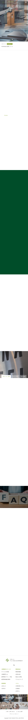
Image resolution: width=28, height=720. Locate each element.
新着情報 (3, 683)
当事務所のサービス (6, 669)
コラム (17, 683)
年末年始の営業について (7, 46)
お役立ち (18, 691)
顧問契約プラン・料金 (6, 676)
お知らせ (3, 686)
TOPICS (3, 688)
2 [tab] (14, 39)
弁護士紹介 (18, 674)
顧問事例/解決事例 (5, 679)
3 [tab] (16, 39)
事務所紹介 (18, 669)
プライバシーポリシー (14, 713)
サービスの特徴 (5, 671)
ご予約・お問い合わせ (10, 711)
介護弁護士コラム (20, 686)
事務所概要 (18, 671)
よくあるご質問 (19, 711)
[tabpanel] (14, 21)
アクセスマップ (19, 679)
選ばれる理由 (19, 676)
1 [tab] (12, 39)
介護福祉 (18, 688)
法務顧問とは (4, 674)
